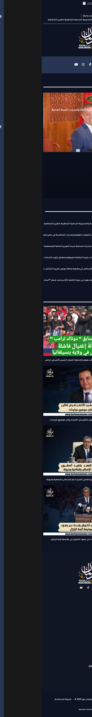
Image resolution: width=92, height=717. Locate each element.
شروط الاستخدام (21, 699)
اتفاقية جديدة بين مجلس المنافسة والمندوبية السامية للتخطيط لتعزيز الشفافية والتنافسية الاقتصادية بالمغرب (42, 224)
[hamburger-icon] (85, 65)
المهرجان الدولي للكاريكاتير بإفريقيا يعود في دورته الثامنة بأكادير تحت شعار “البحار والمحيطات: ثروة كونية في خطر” (42, 280)
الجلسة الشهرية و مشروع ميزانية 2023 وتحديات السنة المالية (48, 110)
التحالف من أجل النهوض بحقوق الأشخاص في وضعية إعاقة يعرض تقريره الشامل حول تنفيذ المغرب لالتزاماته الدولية (42, 269)
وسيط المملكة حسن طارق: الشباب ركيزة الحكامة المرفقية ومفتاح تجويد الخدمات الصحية (42, 258)
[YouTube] (34, 64)
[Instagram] (41, 64)
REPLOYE (52, 710)
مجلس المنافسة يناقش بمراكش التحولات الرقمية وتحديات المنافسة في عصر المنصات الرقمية (42, 235)
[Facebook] (48, 64)
